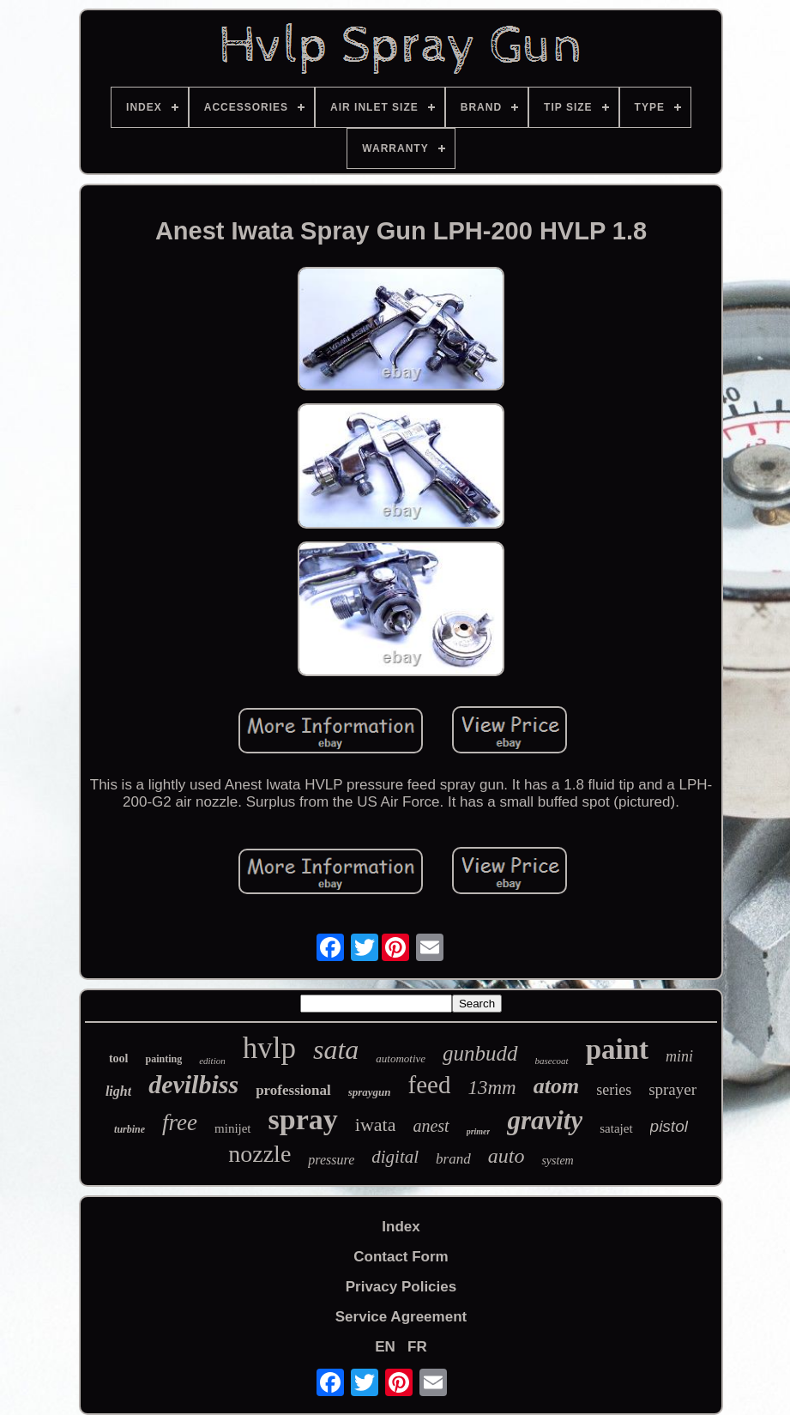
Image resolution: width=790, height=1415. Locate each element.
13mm (491, 1087)
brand (453, 1159)
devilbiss (193, 1084)
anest (431, 1125)
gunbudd (480, 1053)
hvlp (269, 1048)
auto (506, 1156)
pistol (669, 1126)
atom (556, 1085)
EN (385, 1347)
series (613, 1089)
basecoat (552, 1060)
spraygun (369, 1091)
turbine (129, 1129)
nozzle (259, 1153)
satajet (616, 1128)
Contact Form (401, 1257)
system (557, 1160)
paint (617, 1049)
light (118, 1091)
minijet (232, 1128)
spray (303, 1119)
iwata (375, 1124)
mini (679, 1056)
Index (400, 1226)
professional (293, 1090)
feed (429, 1084)
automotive (400, 1058)
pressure (331, 1159)
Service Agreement (401, 1317)
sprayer (672, 1089)
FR (417, 1347)
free (179, 1122)
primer (479, 1131)
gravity (544, 1120)
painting (163, 1059)
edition (212, 1060)
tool (119, 1058)
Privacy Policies (401, 1287)
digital (395, 1156)
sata (336, 1049)
